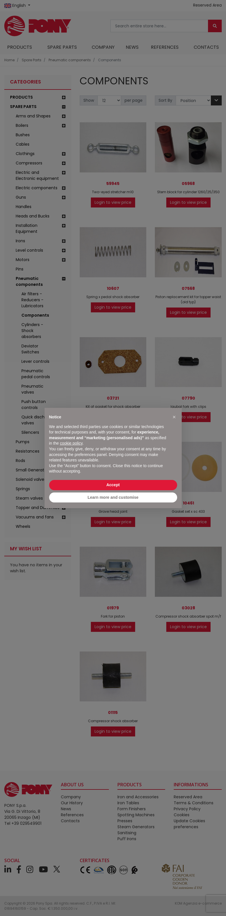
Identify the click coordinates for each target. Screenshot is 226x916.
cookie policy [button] (71, 443)
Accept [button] (113, 485)
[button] (174, 417)
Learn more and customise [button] (112, 497)
